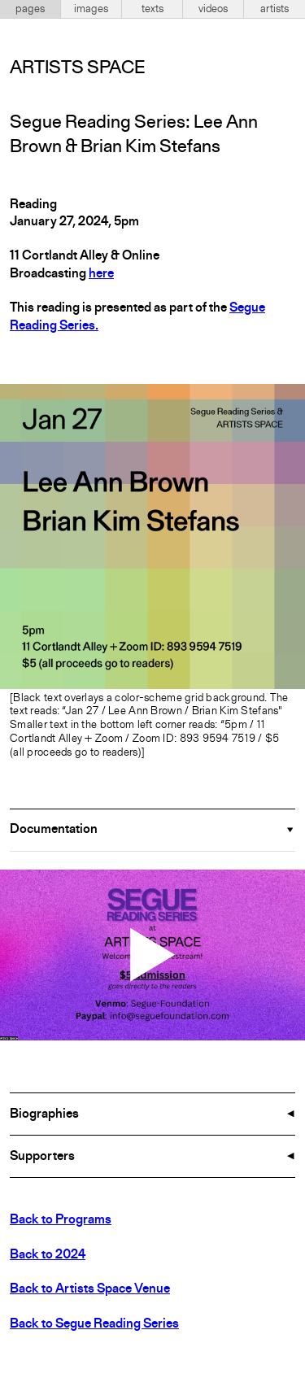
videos (213, 9)
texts (152, 9)
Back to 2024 (47, 1255)
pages (30, 9)
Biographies (44, 1114)
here (101, 274)
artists (274, 9)
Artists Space (77, 68)
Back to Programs (60, 1220)
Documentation (54, 829)
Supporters (42, 1156)
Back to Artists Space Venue (90, 1289)
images (91, 9)
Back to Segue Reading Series (94, 1324)
